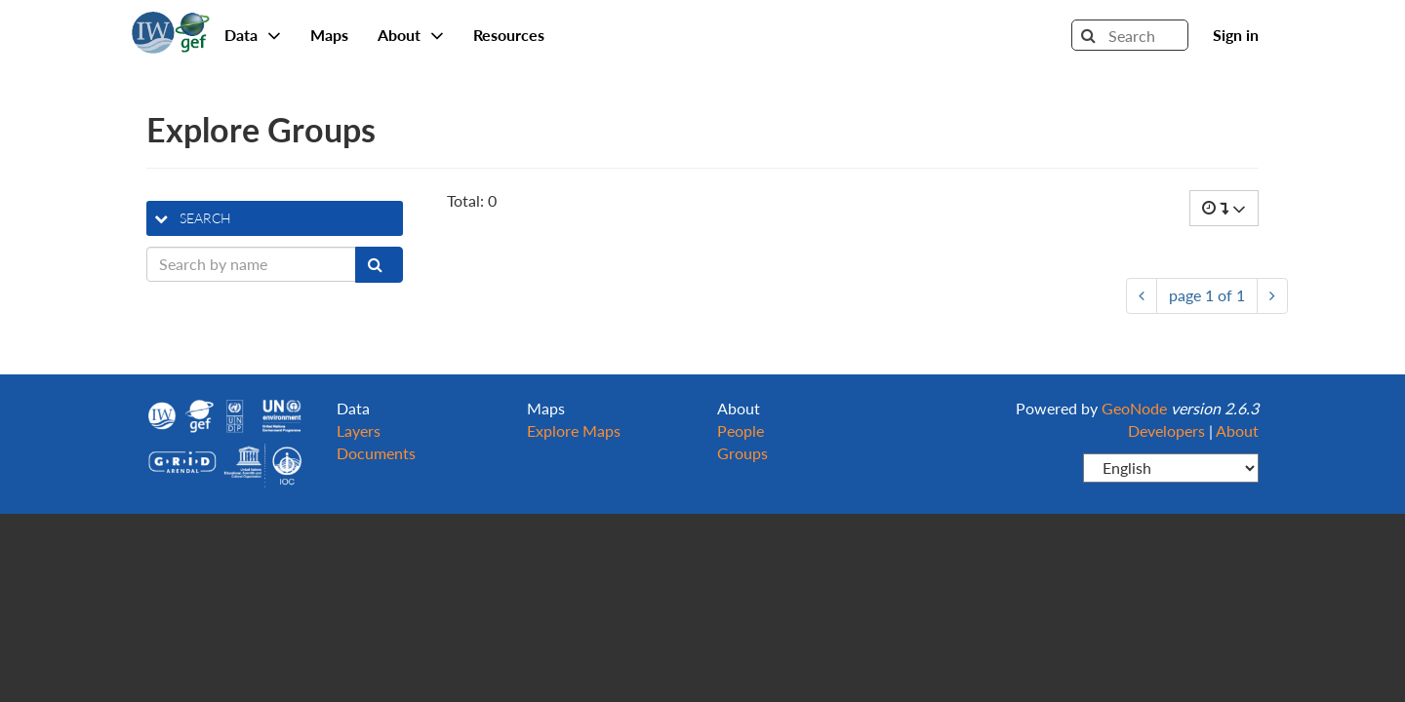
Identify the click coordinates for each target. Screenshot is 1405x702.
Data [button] (252, 34)
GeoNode (171, 29)
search (192, 218)
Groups (742, 453)
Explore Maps (574, 430)
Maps (329, 34)
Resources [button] (508, 34)
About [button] (411, 34)
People (740, 430)
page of (1207, 295)
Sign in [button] (1236, 34)
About (1237, 430)
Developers (1166, 430)
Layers (359, 430)
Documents (376, 453)
